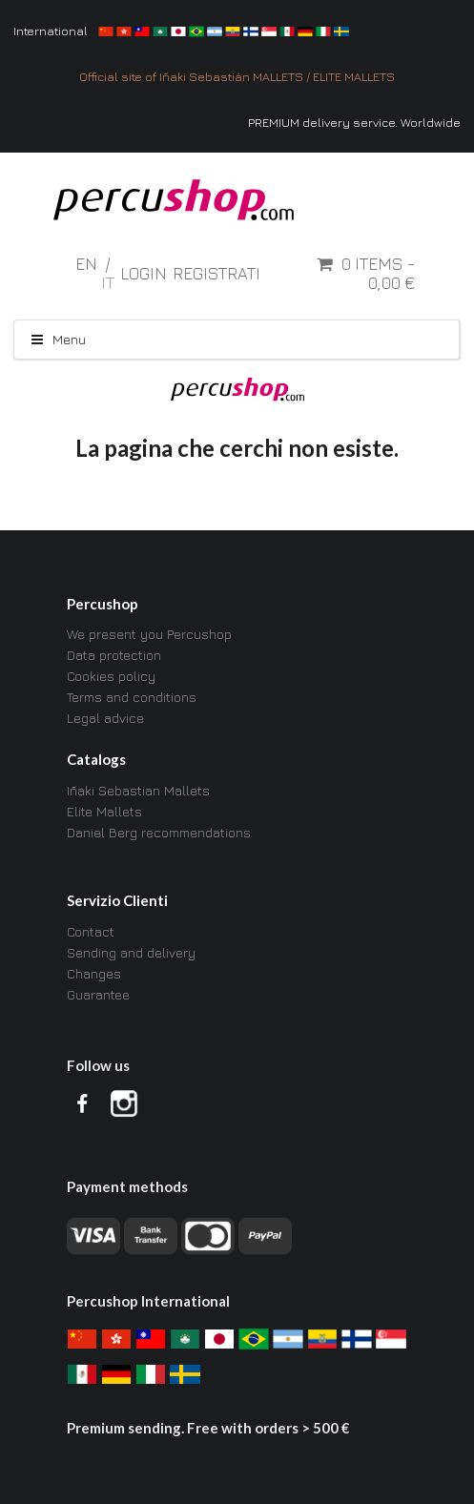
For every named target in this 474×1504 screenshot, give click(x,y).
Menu (58, 339)
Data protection (114, 655)
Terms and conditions (131, 697)
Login (143, 273)
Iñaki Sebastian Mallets (138, 790)
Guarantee (98, 994)
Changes (94, 973)
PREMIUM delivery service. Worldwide (354, 122)
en (88, 264)
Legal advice (105, 718)
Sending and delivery (131, 952)
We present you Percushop (149, 634)
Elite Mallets (104, 811)
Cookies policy (111, 676)
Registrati (216, 273)
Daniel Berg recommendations (159, 832)
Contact (90, 931)
